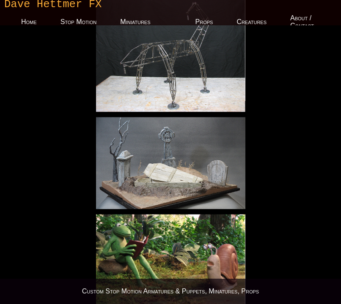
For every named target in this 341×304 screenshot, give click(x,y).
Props (204, 23)
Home (29, 23)
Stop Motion (78, 23)
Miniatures (135, 23)
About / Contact (302, 23)
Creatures (251, 23)
